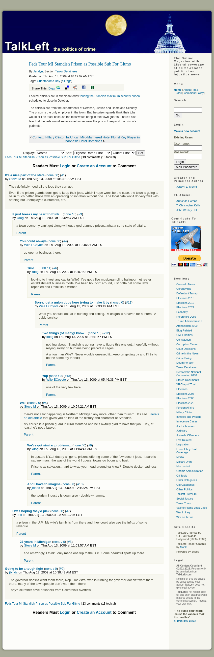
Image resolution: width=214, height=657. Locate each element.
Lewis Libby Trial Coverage (186, 451)
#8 (69, 542)
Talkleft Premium (186, 493)
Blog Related (184, 330)
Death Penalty (184, 362)
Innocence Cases (186, 421)
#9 (90, 445)
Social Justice (184, 498)
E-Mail (178, 92)
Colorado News (185, 284)
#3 (80, 214)
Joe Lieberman (185, 426)
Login (65, 166)
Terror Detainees (66, 71)
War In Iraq (183, 512)
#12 (106, 333)
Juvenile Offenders (187, 435)
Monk (183, 547)
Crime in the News (187, 353)
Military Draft (184, 461)
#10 (80, 484)
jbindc (35, 488)
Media (180, 457)
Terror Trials (183, 503)
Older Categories (186, 480)
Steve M (15, 179)
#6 (55, 268)
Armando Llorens (186, 200)
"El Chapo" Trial (185, 384)
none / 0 (52, 175)
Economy (182, 311)
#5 (45, 403)
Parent (21, 233)
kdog (20, 218)
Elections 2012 (185, 302)
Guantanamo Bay (48, 81)
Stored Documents (187, 379)
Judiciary (181, 430)
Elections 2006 (185, 393)
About (187, 89)
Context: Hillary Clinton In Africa (55, 137)
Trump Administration (189, 321)
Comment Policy (194, 92)
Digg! (52, 88)
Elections (181, 389)
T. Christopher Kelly (188, 205)
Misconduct (183, 466)
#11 (129, 302)
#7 (68, 511)
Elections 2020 (185, 402)
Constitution (183, 339)
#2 (61, 568)
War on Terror (184, 517)
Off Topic (181, 475)
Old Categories (185, 484)
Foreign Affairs (185, 407)
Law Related (183, 439)
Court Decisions (186, 348)
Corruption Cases (187, 344)
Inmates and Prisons (188, 416)
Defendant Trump (186, 293)
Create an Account (94, 166)
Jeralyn (38, 71)
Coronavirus (183, 288)
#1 (63, 175)
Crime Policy (184, 358)
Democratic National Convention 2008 (188, 374)
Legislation (182, 444)
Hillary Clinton (184, 412)
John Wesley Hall (186, 210)
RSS (196, 89)
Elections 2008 (185, 398)
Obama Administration (189, 470)
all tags (66, 81)
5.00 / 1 (45, 268)
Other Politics (184, 489)
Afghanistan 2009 (187, 325)
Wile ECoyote (34, 245)
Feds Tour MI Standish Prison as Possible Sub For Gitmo (42, 157)
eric (19, 515)
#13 (67, 376)
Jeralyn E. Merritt (186, 186)
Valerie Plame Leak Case (191, 507)
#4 (65, 241)
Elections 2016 (185, 298)
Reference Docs (186, 316)
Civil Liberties (184, 334)
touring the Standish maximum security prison (110, 96)
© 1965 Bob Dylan (185, 620)
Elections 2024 (185, 307)
